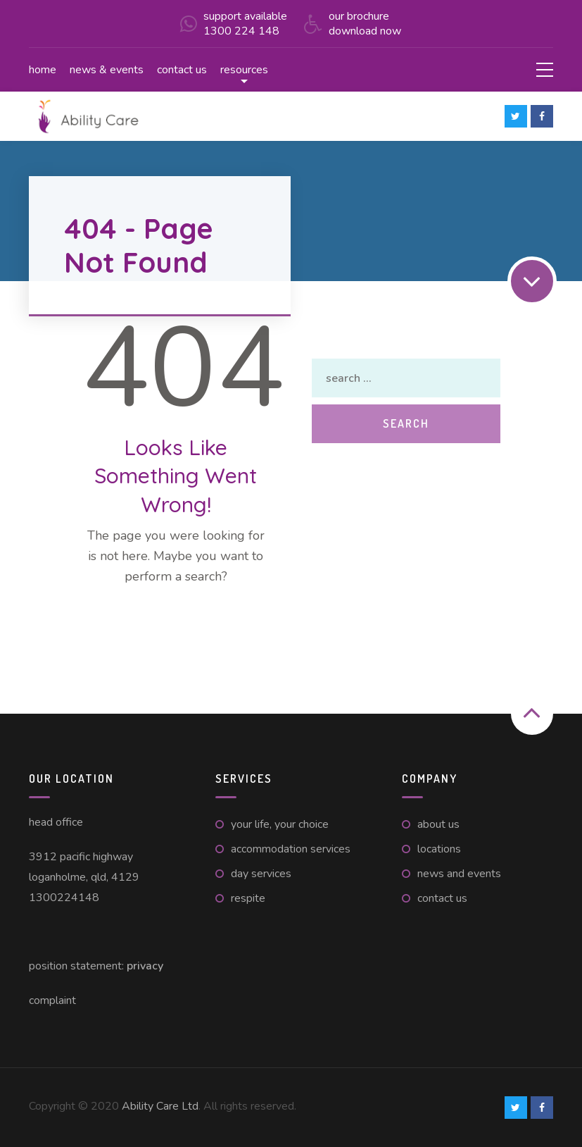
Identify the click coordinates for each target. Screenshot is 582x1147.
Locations (439, 849)
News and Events (459, 873)
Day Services (261, 873)
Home (42, 70)
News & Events (107, 70)
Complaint (52, 1000)
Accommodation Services (290, 849)
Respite (248, 898)
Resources (244, 70)
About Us (438, 824)
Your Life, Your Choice (280, 824)
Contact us (182, 70)
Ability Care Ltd (160, 1106)
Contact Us (442, 898)
